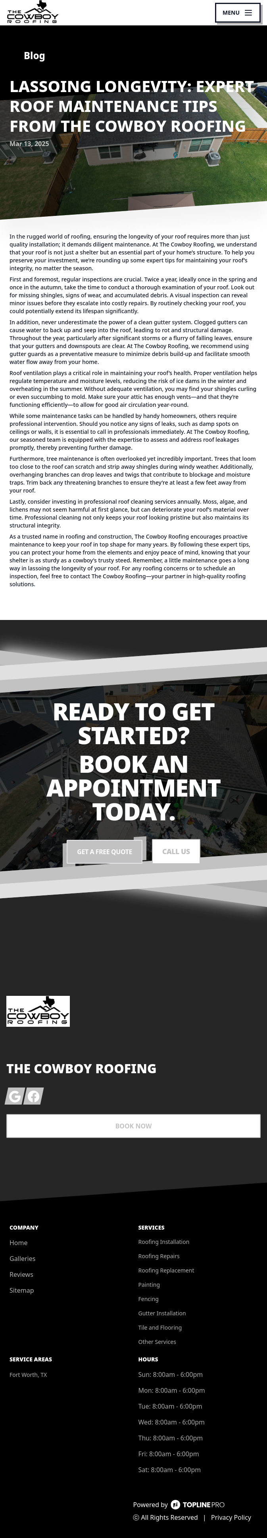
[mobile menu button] (237, 12)
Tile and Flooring (160, 1327)
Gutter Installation (162, 1313)
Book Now (133, 1126)
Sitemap (22, 1290)
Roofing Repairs (159, 1256)
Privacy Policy (231, 1517)
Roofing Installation (164, 1241)
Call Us (176, 852)
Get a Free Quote (104, 851)
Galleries (22, 1258)
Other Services (157, 1342)
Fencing (148, 1299)
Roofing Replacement (166, 1270)
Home (19, 1242)
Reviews (21, 1274)
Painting (149, 1284)
